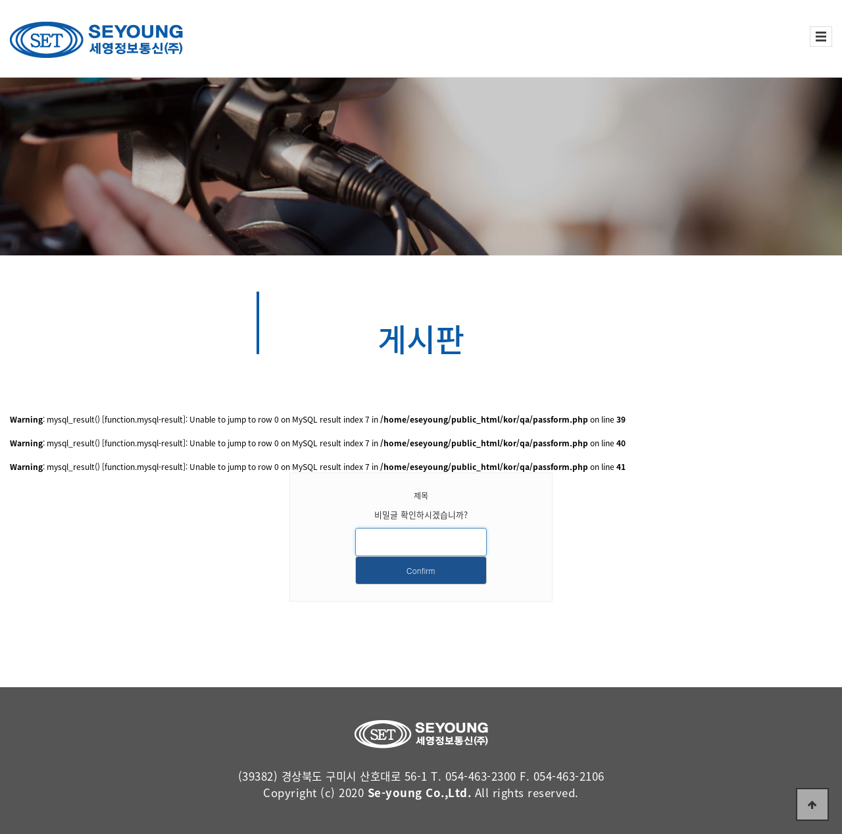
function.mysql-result (144, 419)
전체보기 (821, 36)
